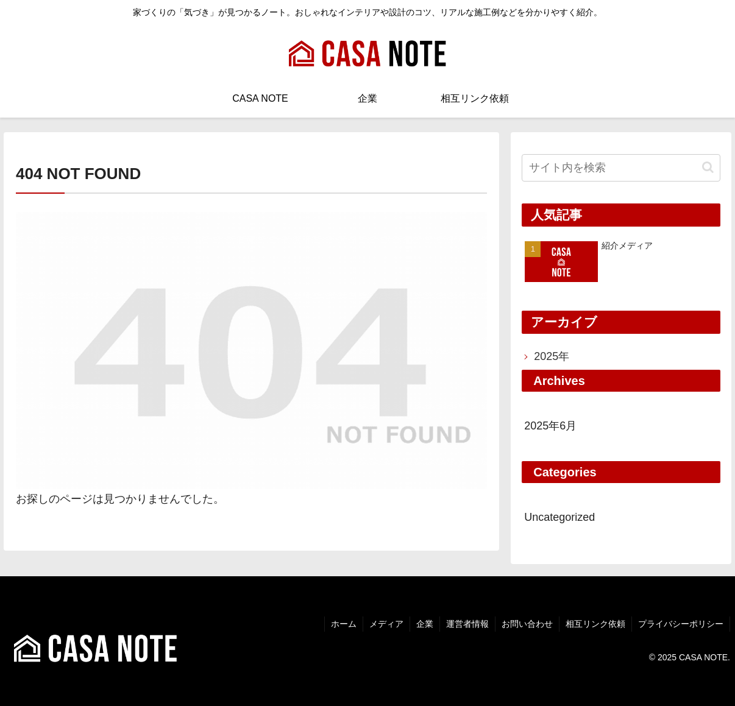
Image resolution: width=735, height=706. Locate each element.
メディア (386, 624)
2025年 (551, 356)
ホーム (344, 624)
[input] (621, 168)
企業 (424, 624)
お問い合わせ (527, 624)
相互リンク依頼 (595, 624)
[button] (708, 167)
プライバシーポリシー (680, 624)
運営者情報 (467, 624)
